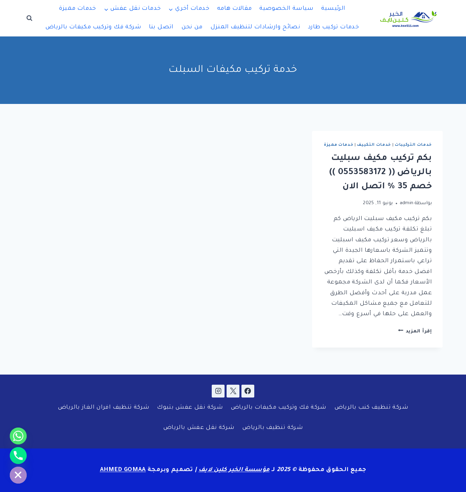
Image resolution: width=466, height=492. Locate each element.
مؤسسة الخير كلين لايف (234, 470)
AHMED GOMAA (123, 470)
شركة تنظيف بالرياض (272, 428)
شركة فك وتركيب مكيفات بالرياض (93, 27)
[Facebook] (247, 391)
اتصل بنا (161, 27)
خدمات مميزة (77, 9)
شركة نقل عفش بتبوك (190, 408)
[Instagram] (218, 391)
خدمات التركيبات (413, 145)
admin (407, 203)
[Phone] (18, 455)
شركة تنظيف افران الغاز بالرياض (103, 408)
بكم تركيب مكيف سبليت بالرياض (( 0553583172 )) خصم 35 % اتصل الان (380, 173)
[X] (233, 391)
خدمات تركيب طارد (333, 27)
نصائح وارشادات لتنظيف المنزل (255, 27)
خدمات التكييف (374, 145)
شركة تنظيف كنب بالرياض (371, 408)
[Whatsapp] (18, 436)
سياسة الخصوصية (286, 9)
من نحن (192, 27)
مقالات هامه (234, 9)
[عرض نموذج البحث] (29, 18)
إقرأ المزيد (415, 331)
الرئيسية (333, 9)
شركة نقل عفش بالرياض (199, 428)
